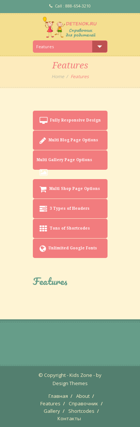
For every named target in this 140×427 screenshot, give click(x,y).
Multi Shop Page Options (70, 189)
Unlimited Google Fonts (68, 248)
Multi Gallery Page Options (64, 164)
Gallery (52, 411)
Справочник (83, 403)
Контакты (69, 418)
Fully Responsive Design (70, 120)
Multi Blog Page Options (69, 140)
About (83, 396)
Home (58, 76)
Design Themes (70, 383)
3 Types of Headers (65, 209)
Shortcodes (81, 411)
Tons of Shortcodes (65, 228)
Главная (58, 396)
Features (50, 403)
